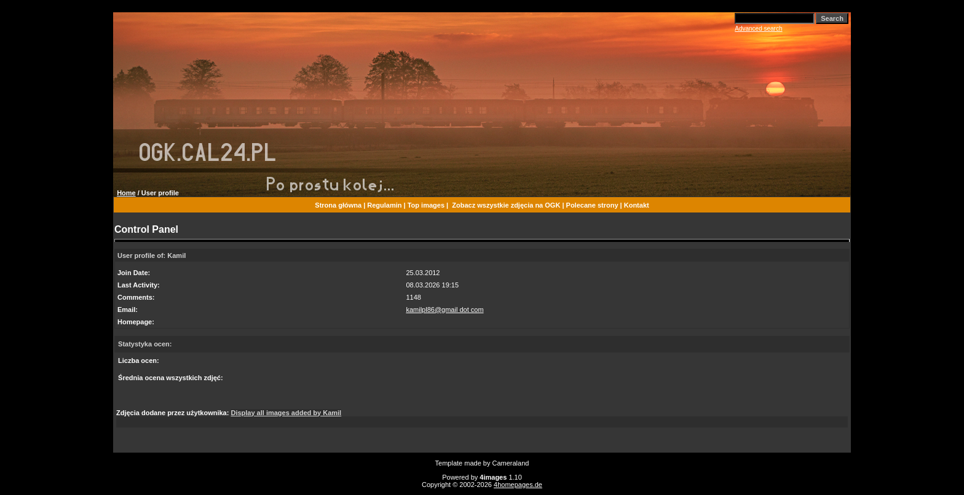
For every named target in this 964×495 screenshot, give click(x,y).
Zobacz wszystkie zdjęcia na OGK (506, 205)
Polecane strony (592, 205)
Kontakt (636, 205)
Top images (426, 205)
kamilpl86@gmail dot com (444, 309)
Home (126, 193)
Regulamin (384, 205)
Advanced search (758, 28)
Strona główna (338, 205)
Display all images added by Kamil (286, 412)
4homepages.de (518, 484)
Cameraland (510, 463)
